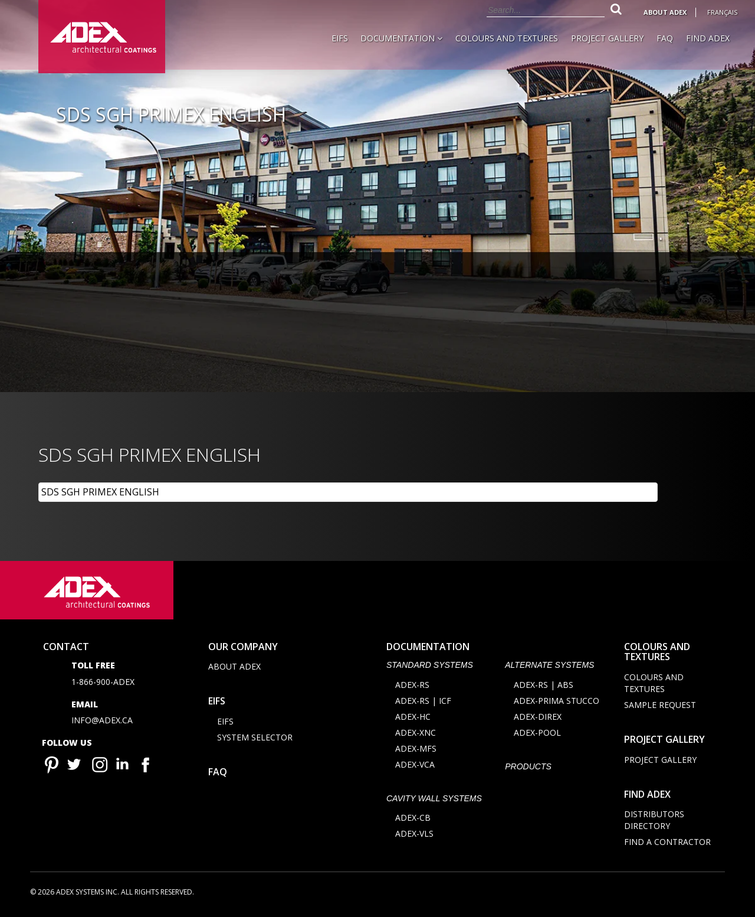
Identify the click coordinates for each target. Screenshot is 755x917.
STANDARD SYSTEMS (429, 667)
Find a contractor (667, 844)
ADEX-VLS (414, 835)
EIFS (339, 38)
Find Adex (708, 38)
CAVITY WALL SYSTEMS (434, 800)
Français (722, 12)
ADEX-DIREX (538, 718)
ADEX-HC (413, 718)
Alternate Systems (549, 667)
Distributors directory (654, 822)
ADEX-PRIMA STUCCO (556, 702)
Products (528, 768)
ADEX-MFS (415, 750)
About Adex (665, 12)
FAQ (664, 38)
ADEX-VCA (415, 766)
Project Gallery (607, 38)
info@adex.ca (102, 722)
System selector (255, 739)
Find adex (647, 795)
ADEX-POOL (537, 734)
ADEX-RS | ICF (423, 702)
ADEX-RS (412, 686)
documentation (428, 648)
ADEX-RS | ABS (543, 686)
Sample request (660, 707)
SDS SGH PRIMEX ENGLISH (100, 491)
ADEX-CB (413, 819)
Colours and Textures (506, 38)
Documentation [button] (401, 38)
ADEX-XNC (415, 734)
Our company (243, 648)
